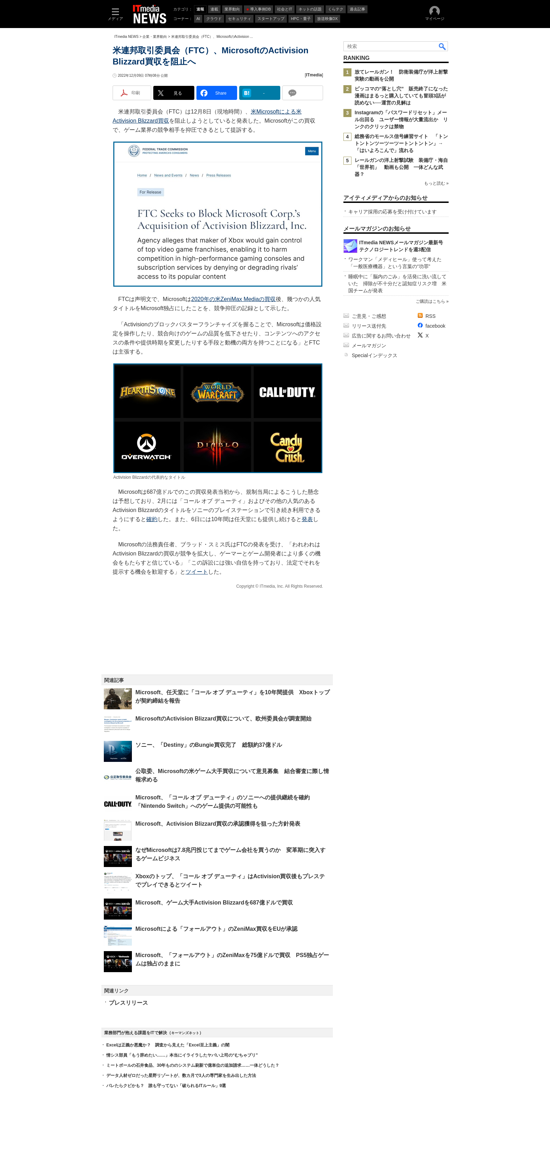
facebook (435, 326)
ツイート (197, 572)
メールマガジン (369, 345)
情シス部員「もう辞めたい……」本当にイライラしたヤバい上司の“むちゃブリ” (182, 1055)
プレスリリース (128, 1003)
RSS (430, 316)
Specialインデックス (374, 355)
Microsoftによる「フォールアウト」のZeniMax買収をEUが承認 (216, 929)
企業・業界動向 (154, 37)
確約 (151, 519)
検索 (442, 46)
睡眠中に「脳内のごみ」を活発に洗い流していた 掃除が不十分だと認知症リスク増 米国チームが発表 (397, 283)
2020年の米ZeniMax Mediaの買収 (233, 299)
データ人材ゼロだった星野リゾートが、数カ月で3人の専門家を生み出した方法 (181, 1075)
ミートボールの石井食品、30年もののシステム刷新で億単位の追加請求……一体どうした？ (192, 1065)
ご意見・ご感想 (369, 316)
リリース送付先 (369, 326)
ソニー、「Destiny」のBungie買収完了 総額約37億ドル (208, 745)
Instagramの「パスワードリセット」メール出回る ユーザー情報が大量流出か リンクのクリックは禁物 (401, 119)
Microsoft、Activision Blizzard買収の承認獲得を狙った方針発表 (217, 824)
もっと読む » (436, 183)
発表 (307, 519)
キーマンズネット (185, 1033)
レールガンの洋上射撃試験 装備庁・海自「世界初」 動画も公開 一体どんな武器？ (401, 167)
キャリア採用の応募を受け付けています (392, 211)
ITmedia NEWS (126, 37)
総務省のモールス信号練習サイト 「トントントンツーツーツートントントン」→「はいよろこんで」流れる (401, 143)
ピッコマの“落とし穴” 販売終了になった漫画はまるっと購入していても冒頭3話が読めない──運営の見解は (401, 95)
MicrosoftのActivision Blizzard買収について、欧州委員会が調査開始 (223, 719)
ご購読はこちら (430, 301)
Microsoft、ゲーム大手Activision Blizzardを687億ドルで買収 (214, 903)
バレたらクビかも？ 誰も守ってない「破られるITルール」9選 (166, 1085)
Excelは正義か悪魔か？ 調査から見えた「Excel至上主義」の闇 (167, 1045)
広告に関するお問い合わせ (381, 336)
